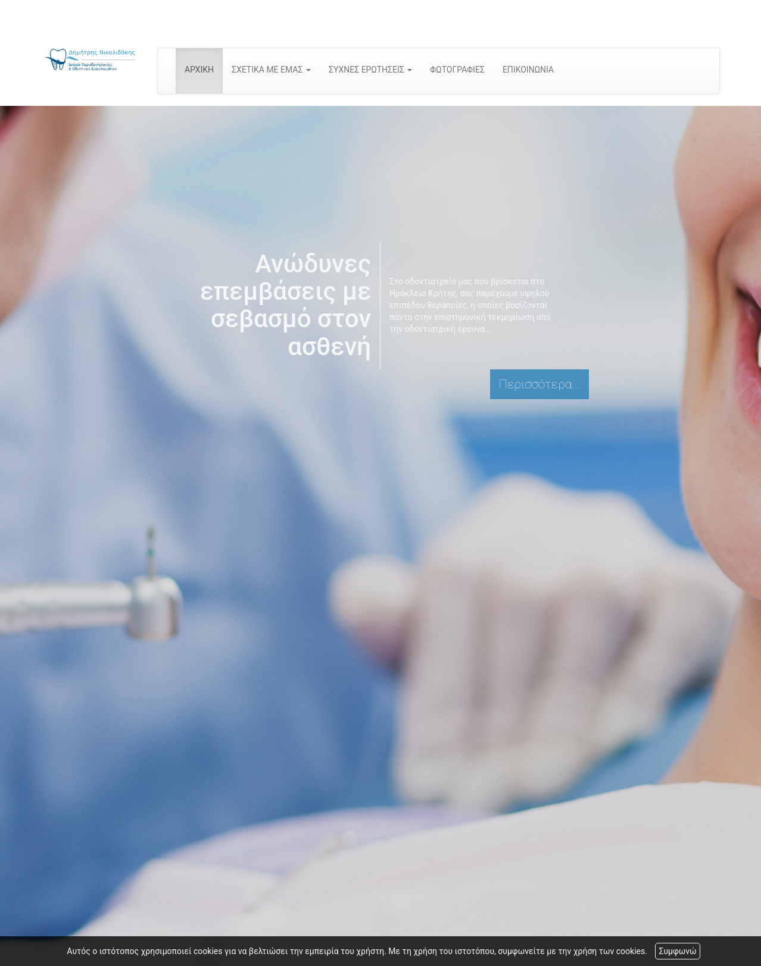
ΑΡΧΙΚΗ (199, 69)
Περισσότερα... (539, 384)
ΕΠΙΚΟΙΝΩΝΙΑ (528, 69)
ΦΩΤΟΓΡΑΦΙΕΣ (457, 69)
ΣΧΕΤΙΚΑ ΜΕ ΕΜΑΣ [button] (271, 69)
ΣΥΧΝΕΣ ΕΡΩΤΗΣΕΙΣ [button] (370, 69)
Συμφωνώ (677, 951)
